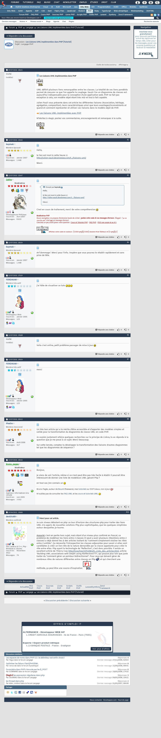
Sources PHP (57, 15)
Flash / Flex (59, 11)
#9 (128, 460)
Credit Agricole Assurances (45, 635)
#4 (128, 242)
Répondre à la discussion (19, 36)
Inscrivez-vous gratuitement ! (58, 18)
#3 (128, 175)
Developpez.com (110, 700)
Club (113, 2)
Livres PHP (69, 15)
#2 (128, 140)
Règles (71, 21)
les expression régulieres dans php (29, 675)
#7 (128, 359)
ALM (58, 7)
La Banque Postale (39, 646)
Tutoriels (27, 2)
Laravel (103, 15)
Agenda (56, 21)
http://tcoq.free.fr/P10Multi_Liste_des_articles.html (93, 551)
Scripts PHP (82, 15)
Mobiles (133, 7)
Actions (22, 21)
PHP (89, 11)
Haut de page (123, 700)
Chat (56, 2)
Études (94, 2)
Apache (29, 11)
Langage (29, 27)
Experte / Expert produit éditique (41, 643)
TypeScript (106, 11)
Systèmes (143, 7)
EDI (93, 7)
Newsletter (69, 2)
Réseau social (35, 21)
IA (52, 7)
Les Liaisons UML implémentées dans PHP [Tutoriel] (48, 42)
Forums (15, 2)
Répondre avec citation (105, 135)
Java (75, 7)
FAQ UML (68, 494)
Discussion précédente (56, 600)
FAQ (38, 2)
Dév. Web (84, 7)
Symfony (112, 15)
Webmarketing (137, 11)
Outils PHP (93, 15)
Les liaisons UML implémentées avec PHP (60, 113)
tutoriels (82, 489)
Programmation (104, 7)
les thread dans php (15, 681)
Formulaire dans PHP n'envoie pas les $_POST (27, 669)
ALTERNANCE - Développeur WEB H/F (44, 632)
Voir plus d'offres (101, 649)
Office (124, 7)
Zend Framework (125, 15)
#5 (128, 275)
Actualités (24, 587)
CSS (43, 11)
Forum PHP (23, 15)
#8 (128, 419)
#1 (128, 70)
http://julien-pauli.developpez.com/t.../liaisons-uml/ (61, 158)
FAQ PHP (34, 15)
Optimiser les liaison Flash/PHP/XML (22, 663)
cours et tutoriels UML (88, 494)
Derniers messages (9, 21)
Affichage (123, 65)
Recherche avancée (151, 21)
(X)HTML (150, 11)
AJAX (20, 11)
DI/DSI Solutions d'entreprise (28, 7)
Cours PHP (45, 15)
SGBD (116, 7)
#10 (127, 512)
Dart (49, 11)
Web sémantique (121, 11)
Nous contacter (96, 700)
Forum (12, 27)
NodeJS (81, 11)
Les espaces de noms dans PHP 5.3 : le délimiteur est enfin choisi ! (35, 658)
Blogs (47, 2)
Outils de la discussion (105, 65)
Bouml (61, 489)
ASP (36, 11)
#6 (128, 335)
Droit (104, 2)
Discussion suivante (79, 600)
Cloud (45, 7)
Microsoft (67, 7)
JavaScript (71, 11)
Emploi (83, 2)
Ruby (96, 11)
